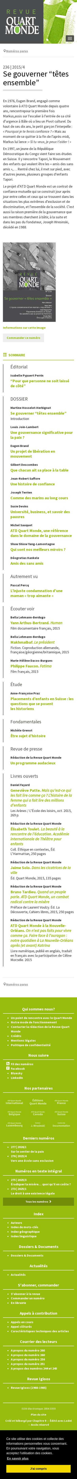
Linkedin (17, 1078)
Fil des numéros (22, 1064)
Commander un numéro (28, 1298)
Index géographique (25, 1232)
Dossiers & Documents (27, 1255)
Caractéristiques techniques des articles (40, 1331)
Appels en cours (22, 1322)
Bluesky (16, 1073)
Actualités (18, 1275)
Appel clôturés (21, 1327)
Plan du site (38, 1414)
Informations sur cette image (24, 328)
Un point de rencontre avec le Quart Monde (41, 1018)
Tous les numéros (38, 1201)
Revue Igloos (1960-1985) (29, 1388)
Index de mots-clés (24, 1227)
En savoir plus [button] (17, 1458)
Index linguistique (24, 1236)
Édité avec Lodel (61, 1420)
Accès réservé (40, 1424)
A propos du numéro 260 (28, 1350)
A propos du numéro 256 (28, 1359)
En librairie (18, 1303)
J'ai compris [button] (38, 1468)
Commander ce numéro (23, 338)
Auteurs (16, 1223)
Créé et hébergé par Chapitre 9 (25, 1420)
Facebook (18, 1069)
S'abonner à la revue (25, 1294)
